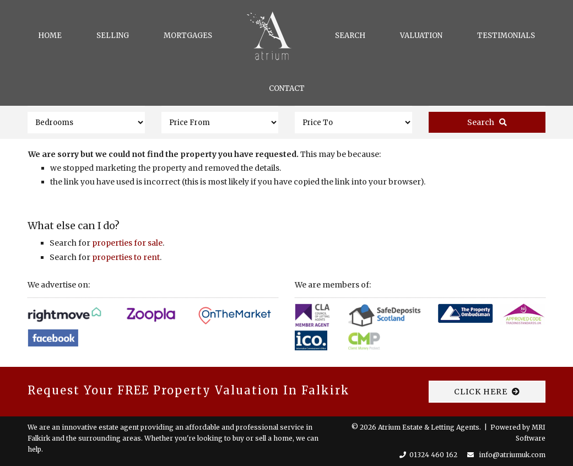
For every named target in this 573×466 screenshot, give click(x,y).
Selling (112, 35)
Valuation (421, 35)
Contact (287, 88)
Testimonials (506, 35)
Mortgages (188, 35)
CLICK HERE (487, 392)
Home (50, 35)
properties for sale (127, 243)
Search (350, 35)
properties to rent (126, 257)
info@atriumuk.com (512, 455)
